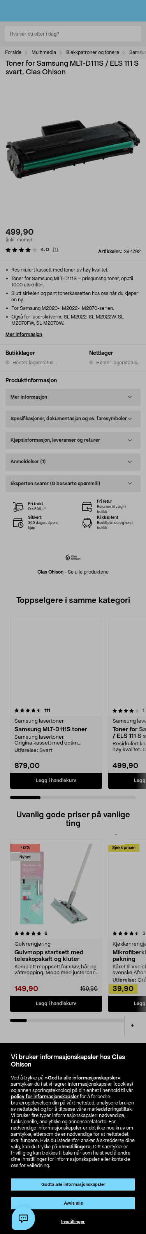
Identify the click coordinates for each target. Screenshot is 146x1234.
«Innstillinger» (74, 1146)
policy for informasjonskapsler (45, 1096)
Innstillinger (73, 1222)
